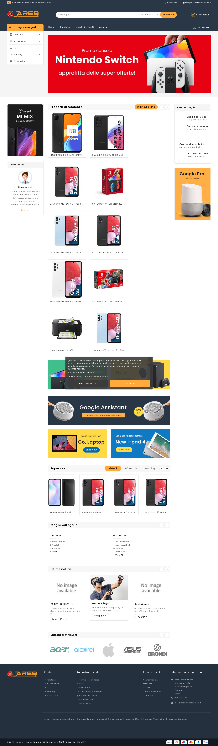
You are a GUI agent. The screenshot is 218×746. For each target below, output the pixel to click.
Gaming (51, 691)
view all (56, 551)
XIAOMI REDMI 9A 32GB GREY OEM (61, 512)
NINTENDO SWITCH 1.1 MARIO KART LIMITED (109, 301)
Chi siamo (65, 27)
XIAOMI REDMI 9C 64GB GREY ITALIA (67, 155)
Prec (161, 635)
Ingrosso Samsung (177, 719)
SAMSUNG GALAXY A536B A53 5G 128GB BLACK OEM (109, 155)
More (103, 27)
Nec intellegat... (102, 603)
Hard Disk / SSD (123, 551)
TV (48, 687)
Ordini (148, 687)
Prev (161, 525)
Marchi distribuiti (85, 27)
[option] (129, 64)
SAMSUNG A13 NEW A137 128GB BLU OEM (109, 350)
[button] (22, 210)
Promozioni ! (203, 14)
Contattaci (85, 703)
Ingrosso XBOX (132, 719)
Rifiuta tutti (87, 383)
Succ (167, 635)
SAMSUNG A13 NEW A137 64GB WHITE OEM (67, 301)
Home (51, 27)
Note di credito (153, 691)
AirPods (56, 548)
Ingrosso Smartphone (63, 719)
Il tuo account (151, 672)
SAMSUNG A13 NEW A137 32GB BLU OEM (67, 252)
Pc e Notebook (123, 541)
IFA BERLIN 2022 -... (61, 604)
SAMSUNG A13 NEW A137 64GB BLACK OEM (109, 252)
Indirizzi (149, 695)
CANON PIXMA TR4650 (62, 350)
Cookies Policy (87, 699)
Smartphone (58, 541)
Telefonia (55, 535)
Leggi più (57, 619)
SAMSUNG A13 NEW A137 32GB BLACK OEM (67, 203)
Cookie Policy (75, 376)
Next (167, 107)
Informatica (120, 535)
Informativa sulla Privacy (81, 372)
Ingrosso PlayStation (154, 719)
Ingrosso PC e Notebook (109, 719)
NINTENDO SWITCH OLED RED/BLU (109, 203)
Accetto (130, 383)
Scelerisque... (142, 604)
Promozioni (52, 695)
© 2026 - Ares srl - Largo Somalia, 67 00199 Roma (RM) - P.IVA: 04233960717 (46, 742)
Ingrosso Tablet (85, 719)
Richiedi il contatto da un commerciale (32, 2)
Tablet (55, 545)
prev (161, 107)
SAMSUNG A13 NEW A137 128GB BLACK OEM (124, 512)
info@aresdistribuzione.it (188, 702)
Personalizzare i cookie (96, 376)
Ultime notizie (61, 569)
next (167, 468)
